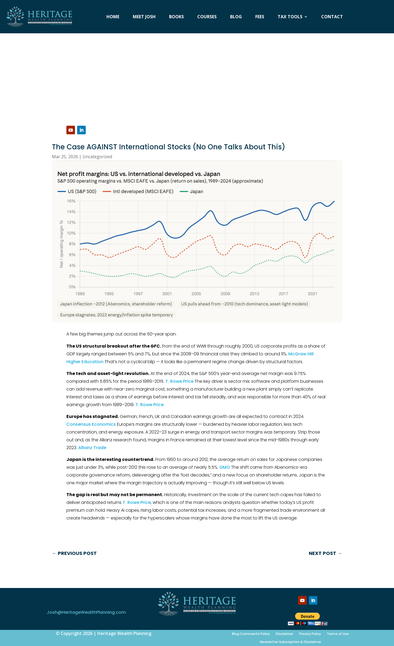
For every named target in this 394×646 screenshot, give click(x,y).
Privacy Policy (310, 633)
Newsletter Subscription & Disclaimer (290, 642)
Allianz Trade (92, 448)
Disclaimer (284, 633)
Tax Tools (290, 17)
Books (176, 17)
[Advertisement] (197, 73)
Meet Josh (144, 17)
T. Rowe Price (179, 381)
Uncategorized (97, 157)
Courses (207, 17)
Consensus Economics (91, 424)
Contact (332, 17)
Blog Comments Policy (251, 633)
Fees (259, 17)
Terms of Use (338, 633)
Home (112, 17)
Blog (236, 17)
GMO (224, 467)
